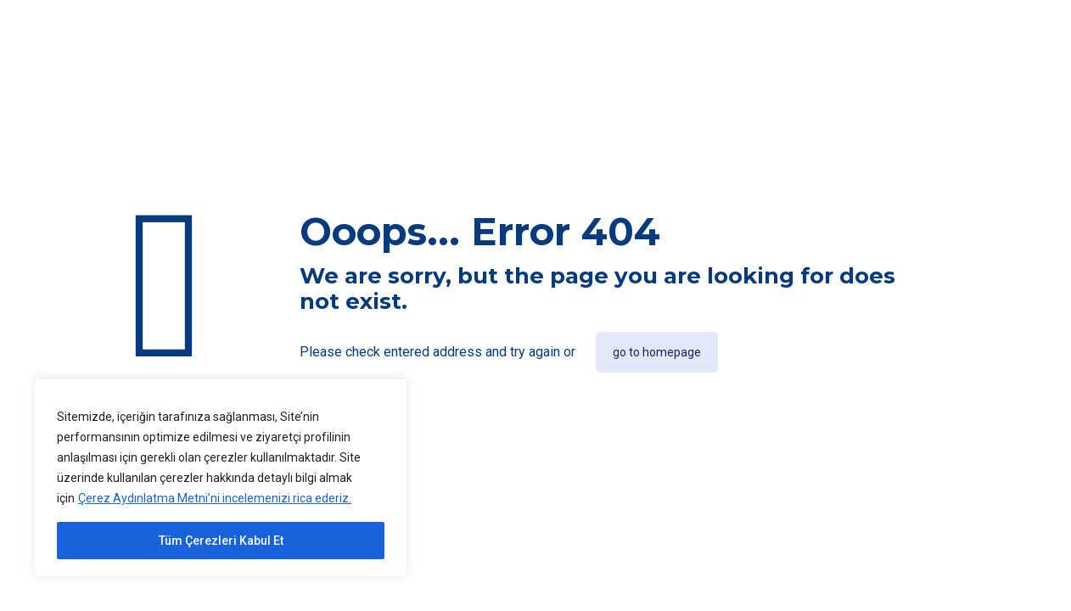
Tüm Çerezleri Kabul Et (221, 540)
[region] (220, 477)
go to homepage (657, 352)
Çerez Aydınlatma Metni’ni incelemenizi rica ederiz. (214, 498)
